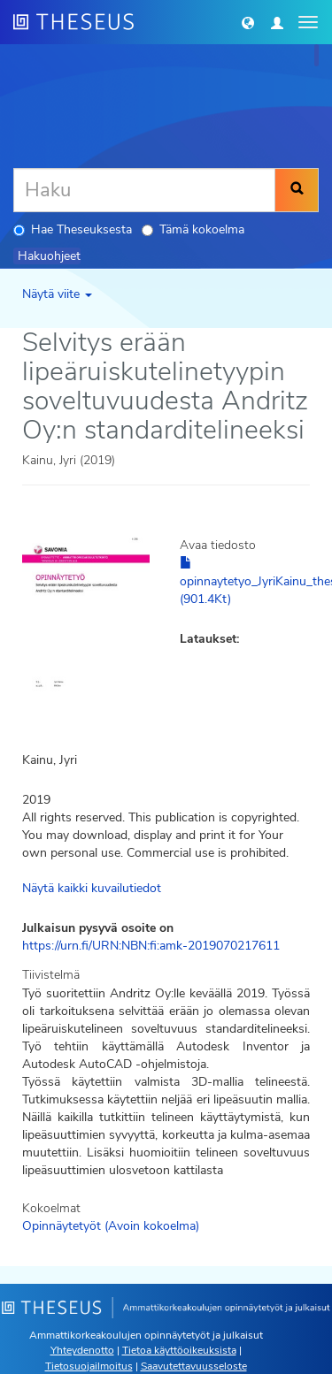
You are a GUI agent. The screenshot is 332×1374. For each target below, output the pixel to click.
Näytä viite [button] (57, 294)
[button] (248, 22)
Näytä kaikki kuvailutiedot (91, 888)
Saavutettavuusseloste (194, 1366)
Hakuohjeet (49, 256)
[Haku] (144, 190)
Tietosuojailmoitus (89, 1366)
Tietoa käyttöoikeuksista (179, 1350)
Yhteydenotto (82, 1350)
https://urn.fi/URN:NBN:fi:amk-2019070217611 (151, 945)
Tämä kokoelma (193, 229)
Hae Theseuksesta (72, 229)
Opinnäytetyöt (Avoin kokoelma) (110, 1226)
